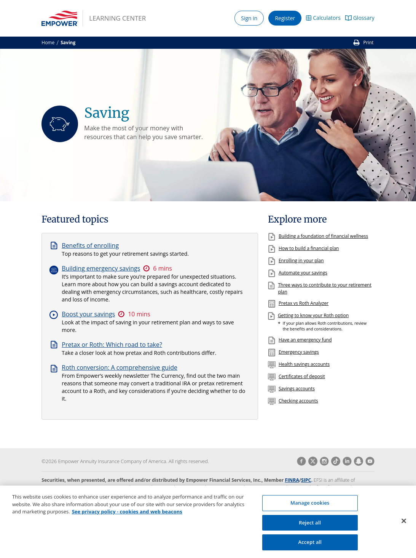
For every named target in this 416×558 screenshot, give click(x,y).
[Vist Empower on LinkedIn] (346, 461)
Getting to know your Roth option (313, 315)
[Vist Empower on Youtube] (369, 461)
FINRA (292, 480)
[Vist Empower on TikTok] (334, 461)
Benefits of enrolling (90, 245)
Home (47, 42)
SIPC (306, 480)
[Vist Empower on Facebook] (301, 461)
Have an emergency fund (305, 340)
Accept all (310, 546)
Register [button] (285, 18)
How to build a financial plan (309, 248)
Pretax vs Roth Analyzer (303, 303)
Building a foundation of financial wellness (323, 236)
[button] (323, 18)
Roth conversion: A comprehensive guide (119, 367)
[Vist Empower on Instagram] (323, 461)
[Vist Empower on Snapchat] (357, 461)
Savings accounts (297, 388)
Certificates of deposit (302, 376)
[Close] (403, 524)
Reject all (310, 526)
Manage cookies (309, 506)
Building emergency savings (101, 268)
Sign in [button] (249, 18)
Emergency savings (299, 352)
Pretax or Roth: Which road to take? (112, 344)
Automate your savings (303, 272)
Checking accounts (298, 401)
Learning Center (117, 18)
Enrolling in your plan (301, 260)
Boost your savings (88, 314)
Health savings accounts (304, 364)
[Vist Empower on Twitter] (311, 461)
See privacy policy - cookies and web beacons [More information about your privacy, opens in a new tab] (127, 515)
